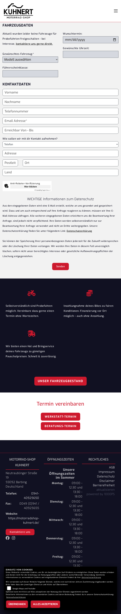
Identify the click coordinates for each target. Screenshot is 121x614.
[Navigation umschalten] (116, 10)
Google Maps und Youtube (24, 588)
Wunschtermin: (72, 33)
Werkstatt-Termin (60, 417)
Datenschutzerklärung (79, 231)
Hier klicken (30, 186)
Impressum (107, 472)
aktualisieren (105, 490)
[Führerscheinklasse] (30, 73)
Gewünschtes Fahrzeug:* (18, 54)
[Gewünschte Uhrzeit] (90, 54)
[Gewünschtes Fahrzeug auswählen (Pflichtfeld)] (30, 60)
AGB (112, 467)
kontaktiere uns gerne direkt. (34, 43)
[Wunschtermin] (90, 39)
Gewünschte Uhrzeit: (76, 48)
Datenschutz (106, 476)
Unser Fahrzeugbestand (60, 381)
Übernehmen (17, 604)
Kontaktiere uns (20, 532)
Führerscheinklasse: (15, 67)
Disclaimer (107, 481)
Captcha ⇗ (43, 190)
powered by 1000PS (100, 494)
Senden (60, 266)
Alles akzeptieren (45, 604)
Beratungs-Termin (60, 426)
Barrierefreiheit (104, 485)
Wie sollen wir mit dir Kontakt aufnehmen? (30, 138)
